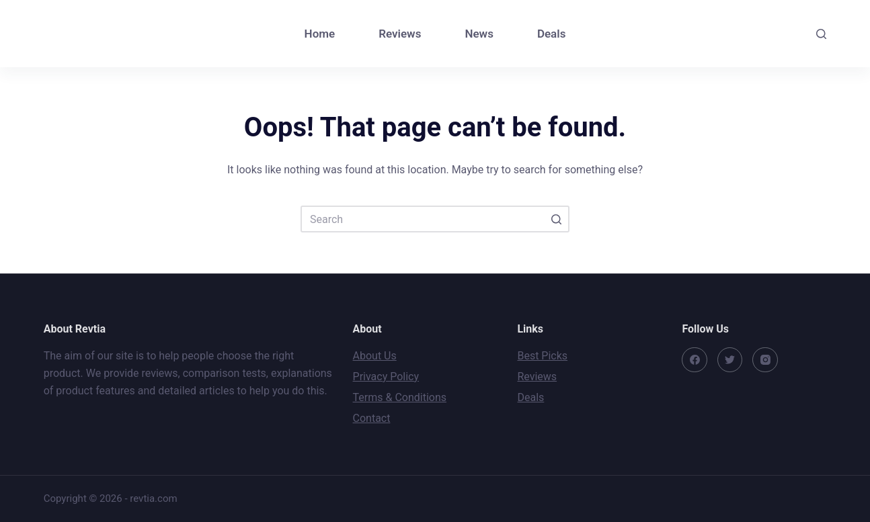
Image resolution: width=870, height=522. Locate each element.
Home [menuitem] (320, 33)
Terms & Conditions (400, 397)
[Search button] (556, 219)
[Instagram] (765, 360)
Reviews (537, 376)
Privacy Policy (386, 376)
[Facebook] (694, 360)
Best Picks (542, 355)
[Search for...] (435, 219)
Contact (372, 418)
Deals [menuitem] (551, 33)
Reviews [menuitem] (400, 33)
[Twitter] (730, 360)
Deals (530, 397)
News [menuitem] (479, 33)
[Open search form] (821, 34)
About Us (375, 355)
